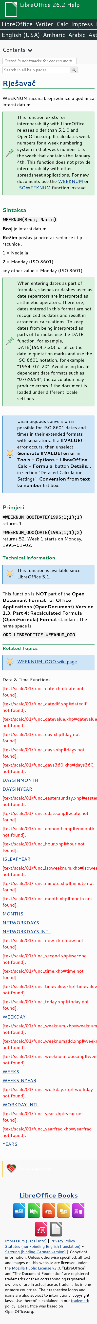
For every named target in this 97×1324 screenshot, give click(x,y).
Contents (13, 50)
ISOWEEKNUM (34, 187)
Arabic (76, 35)
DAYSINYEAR (17, 789)
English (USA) (20, 35)
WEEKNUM (70, 181)
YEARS (9, 1144)
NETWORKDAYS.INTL (26, 931)
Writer (44, 24)
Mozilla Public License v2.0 (36, 1268)
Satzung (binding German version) (35, 1251)
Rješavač (19, 83)
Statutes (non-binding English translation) (42, 1246)
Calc (62, 24)
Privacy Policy (62, 1241)
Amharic (54, 35)
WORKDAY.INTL (20, 1104)
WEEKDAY (13, 1017)
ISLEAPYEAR (16, 859)
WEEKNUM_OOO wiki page (47, 661)
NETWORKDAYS (20, 922)
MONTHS (12, 914)
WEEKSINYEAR (19, 1080)
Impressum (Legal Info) (26, 1241)
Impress (82, 24)
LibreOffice (16, 24)
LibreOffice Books (48, 1195)
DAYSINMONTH (20, 780)
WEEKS (10, 1071)
